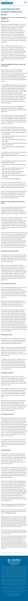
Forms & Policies (8, 594)
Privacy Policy (17, 594)
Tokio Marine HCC (12, 591)
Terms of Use (10, 595)
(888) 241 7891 (14, 564)
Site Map (17, 595)
